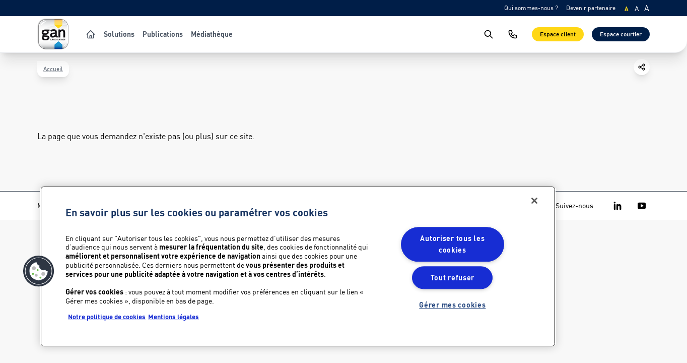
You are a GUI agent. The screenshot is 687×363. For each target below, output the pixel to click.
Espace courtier (621, 34)
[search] (489, 34)
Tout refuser (453, 277)
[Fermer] (534, 201)
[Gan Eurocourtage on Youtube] (642, 206)
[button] (39, 271)
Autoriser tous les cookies (452, 244)
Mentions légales (173, 317)
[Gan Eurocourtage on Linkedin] (617, 206)
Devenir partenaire (590, 8)
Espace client (558, 34)
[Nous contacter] (513, 34)
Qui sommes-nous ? (531, 8)
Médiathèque (212, 34)
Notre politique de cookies (107, 317)
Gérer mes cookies (452, 305)
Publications (163, 34)
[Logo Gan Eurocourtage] (53, 34)
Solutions (119, 34)
